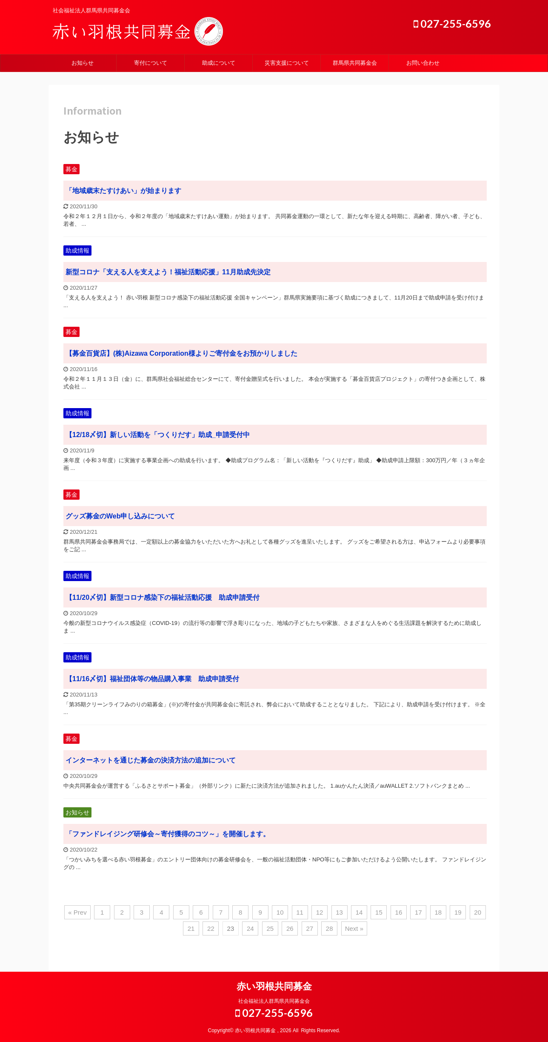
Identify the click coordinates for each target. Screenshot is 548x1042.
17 (418, 912)
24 (250, 928)
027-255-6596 (452, 23)
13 (339, 912)
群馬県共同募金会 (355, 63)
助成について (218, 63)
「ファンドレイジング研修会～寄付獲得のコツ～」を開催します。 (168, 834)
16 (398, 912)
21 (191, 928)
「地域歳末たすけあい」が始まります (123, 190)
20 (477, 912)
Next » (354, 928)
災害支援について (287, 63)
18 (438, 912)
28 (329, 928)
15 (378, 912)
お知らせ (82, 63)
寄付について (150, 63)
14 (359, 912)
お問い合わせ (423, 63)
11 (299, 912)
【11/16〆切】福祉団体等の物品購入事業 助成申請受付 (152, 678)
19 (458, 912)
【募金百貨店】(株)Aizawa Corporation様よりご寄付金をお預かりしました (181, 353)
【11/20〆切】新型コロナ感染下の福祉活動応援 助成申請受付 (163, 597)
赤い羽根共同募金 (274, 986)
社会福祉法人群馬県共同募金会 (274, 1001)
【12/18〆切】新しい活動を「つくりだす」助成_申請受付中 (158, 434)
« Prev (77, 912)
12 (319, 912)
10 (280, 912)
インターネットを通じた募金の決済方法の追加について (151, 760)
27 (309, 928)
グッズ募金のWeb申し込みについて (120, 516)
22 (210, 928)
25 (270, 928)
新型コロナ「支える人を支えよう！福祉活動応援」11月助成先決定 (168, 272)
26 (290, 928)
